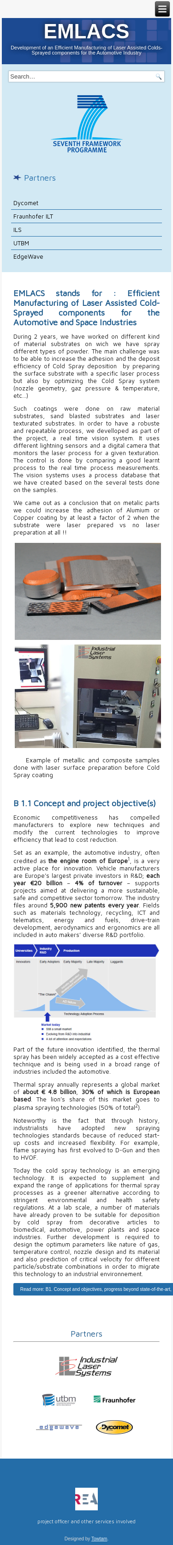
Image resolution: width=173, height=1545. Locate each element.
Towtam (99, 1538)
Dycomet (25, 203)
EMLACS (87, 31)
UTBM (21, 243)
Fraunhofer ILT (33, 216)
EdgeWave (28, 256)
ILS (17, 229)
